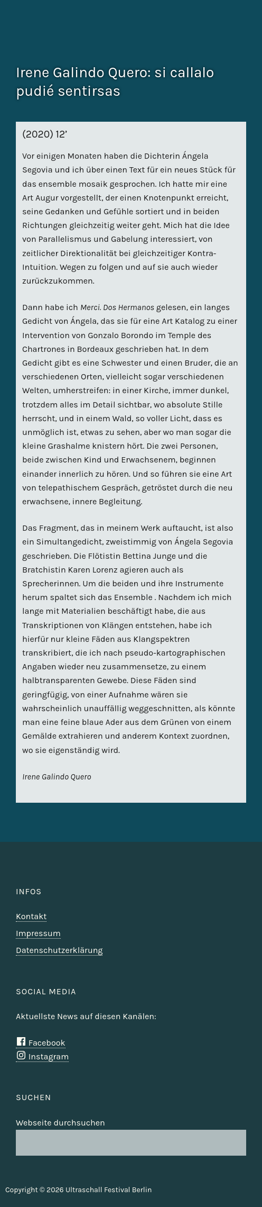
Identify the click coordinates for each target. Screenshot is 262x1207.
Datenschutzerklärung (59, 950)
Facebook (41, 1043)
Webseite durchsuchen (60, 1123)
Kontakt (31, 916)
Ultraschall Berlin (226, 45)
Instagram (42, 1056)
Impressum (38, 933)
